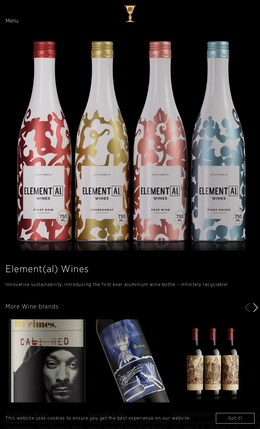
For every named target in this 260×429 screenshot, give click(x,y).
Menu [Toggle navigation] (12, 21)
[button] (255, 317)
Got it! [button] (235, 418)
